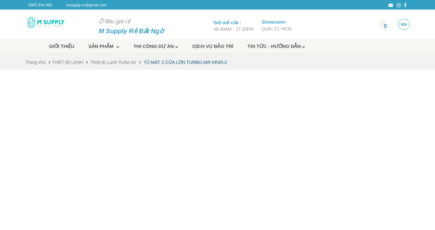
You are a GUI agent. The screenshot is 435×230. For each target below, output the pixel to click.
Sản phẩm (103, 46)
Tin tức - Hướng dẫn (276, 46)
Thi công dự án (156, 46)
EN (404, 24)
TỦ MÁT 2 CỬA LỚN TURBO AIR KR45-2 (185, 62)
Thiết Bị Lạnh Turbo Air (113, 62)
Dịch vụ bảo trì (213, 46)
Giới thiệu (61, 46)
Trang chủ (35, 62)
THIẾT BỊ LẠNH (67, 62)
